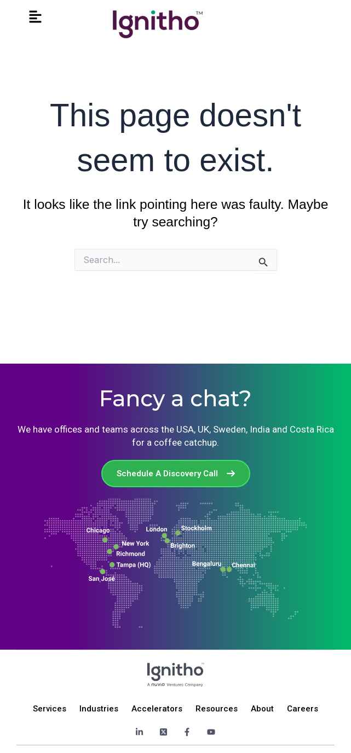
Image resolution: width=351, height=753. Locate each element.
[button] (35, 17)
